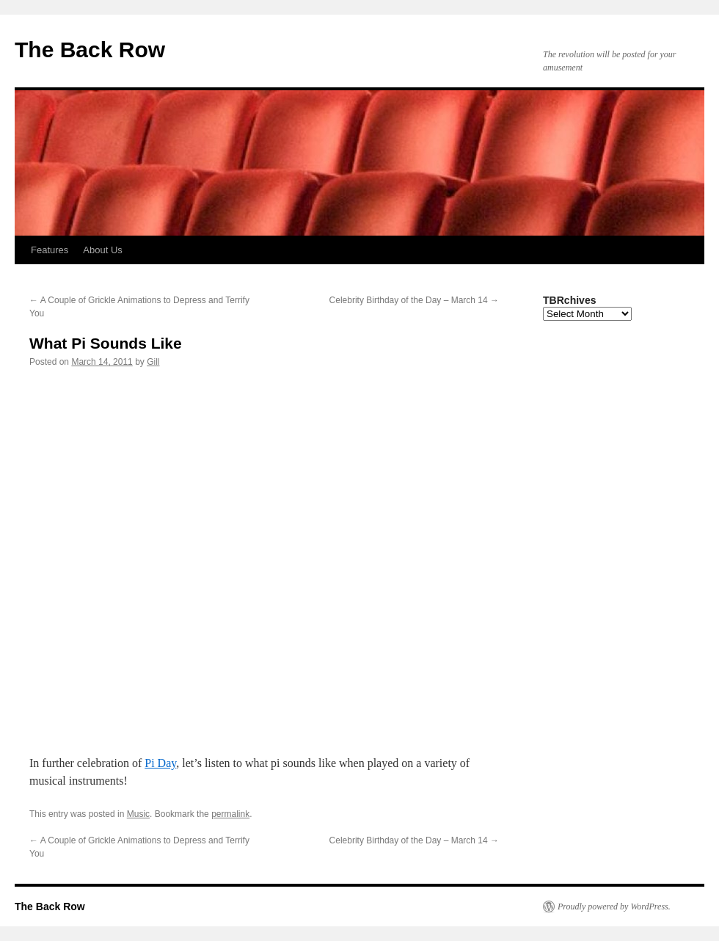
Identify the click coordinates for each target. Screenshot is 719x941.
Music (138, 814)
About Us (102, 249)
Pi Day (160, 763)
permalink (230, 814)
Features (49, 249)
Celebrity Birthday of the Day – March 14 (414, 300)
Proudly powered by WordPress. (614, 906)
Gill (153, 362)
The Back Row (90, 49)
